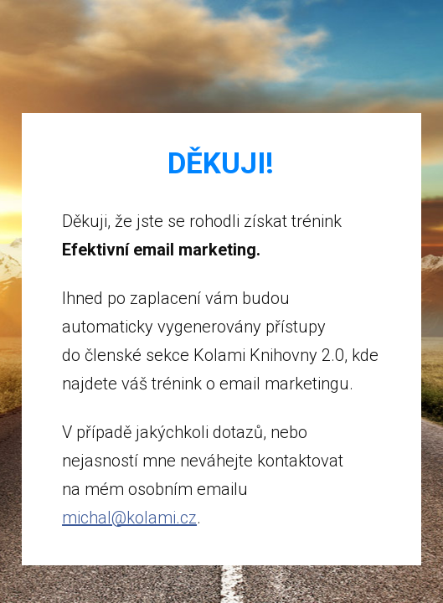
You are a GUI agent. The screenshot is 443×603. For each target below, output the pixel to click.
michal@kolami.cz (129, 518)
